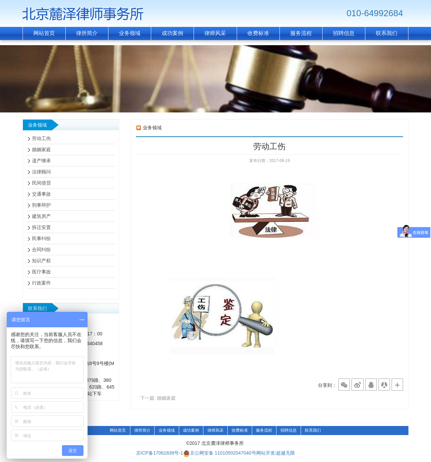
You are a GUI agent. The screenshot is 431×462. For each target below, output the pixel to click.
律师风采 (215, 430)
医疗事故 (41, 271)
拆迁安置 (41, 227)
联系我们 (313, 430)
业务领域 (167, 430)
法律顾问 (41, 171)
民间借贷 (41, 183)
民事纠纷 (41, 238)
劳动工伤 (41, 138)
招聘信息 (288, 430)
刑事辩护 (41, 205)
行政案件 (41, 283)
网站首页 (118, 430)
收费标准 (240, 430)
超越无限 (285, 453)
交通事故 (41, 194)
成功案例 (191, 430)
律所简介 (142, 430)
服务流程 (264, 430)
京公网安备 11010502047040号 (219, 453)
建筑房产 (41, 216)
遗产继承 (41, 160)
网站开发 (265, 453)
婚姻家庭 (41, 149)
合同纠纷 (41, 249)
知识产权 (41, 260)
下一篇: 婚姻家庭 (158, 398)
